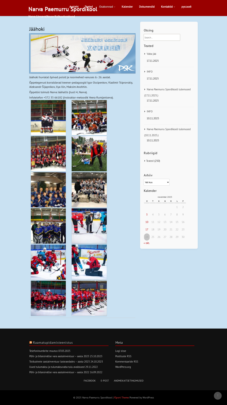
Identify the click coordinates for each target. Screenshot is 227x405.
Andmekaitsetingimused (128, 380)
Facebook (90, 380)
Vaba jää (151, 53)
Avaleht (73, 6)
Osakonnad (106, 6)
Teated (89, 6)
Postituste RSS (123, 356)
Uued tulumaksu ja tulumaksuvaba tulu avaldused (57, 367)
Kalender (127, 6)
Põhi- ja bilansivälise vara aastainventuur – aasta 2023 (59, 356)
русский (186, 6)
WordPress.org (123, 367)
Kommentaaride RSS (126, 361)
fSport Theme (121, 397)
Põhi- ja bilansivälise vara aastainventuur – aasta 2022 (59, 372)
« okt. (147, 243)
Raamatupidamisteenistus (53, 342)
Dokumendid (147, 6)
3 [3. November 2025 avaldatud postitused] (147, 214)
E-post (105, 380)
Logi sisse (120, 351)
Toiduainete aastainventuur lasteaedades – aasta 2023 (59, 361)
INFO (150, 71)
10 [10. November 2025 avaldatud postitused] (146, 222)
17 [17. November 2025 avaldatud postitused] (146, 229)
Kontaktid (167, 6)
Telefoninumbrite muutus (43, 351)
